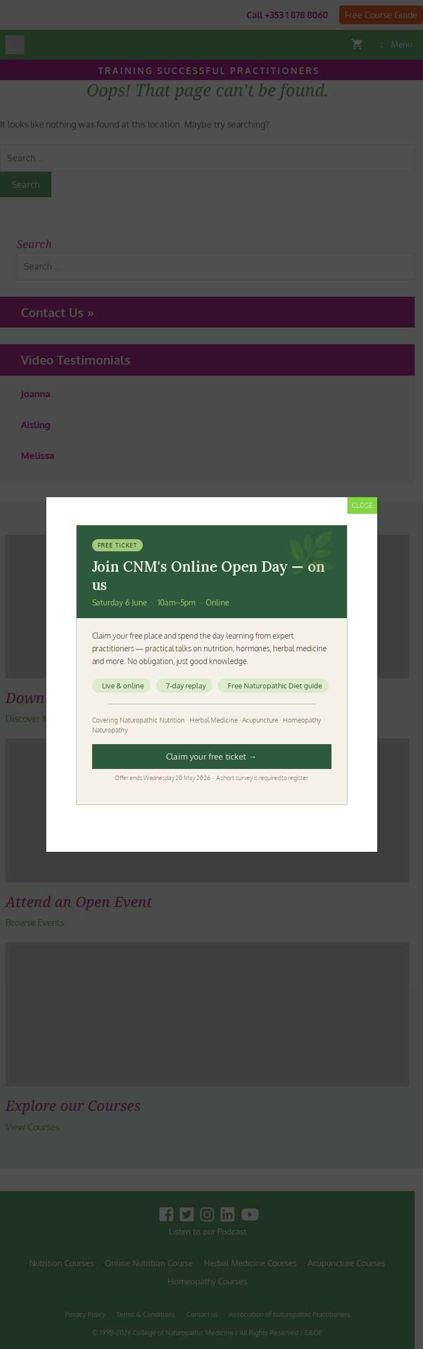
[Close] (339, 532)
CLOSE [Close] (362, 505)
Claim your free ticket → (211, 756)
